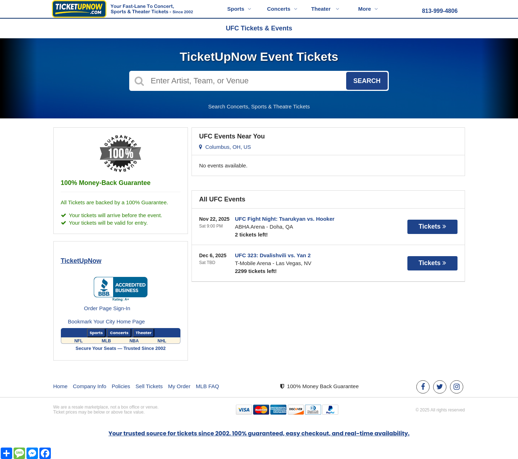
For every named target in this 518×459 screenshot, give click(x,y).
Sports (239, 9)
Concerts (282, 9)
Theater (325, 9)
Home (60, 386)
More (368, 9)
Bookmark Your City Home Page (106, 321)
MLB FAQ (207, 386)
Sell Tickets (149, 386)
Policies (121, 386)
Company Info (89, 386)
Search (367, 80)
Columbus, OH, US (225, 147)
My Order (179, 386)
